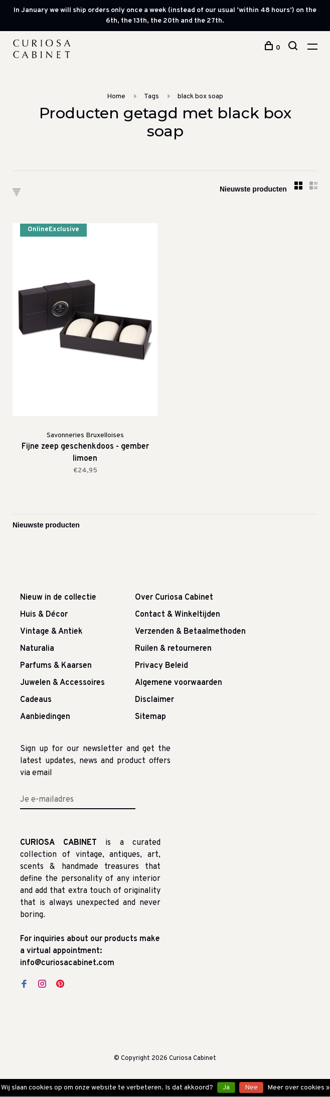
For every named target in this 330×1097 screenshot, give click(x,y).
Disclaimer (154, 700)
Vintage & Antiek (51, 632)
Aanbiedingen (45, 717)
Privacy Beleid (161, 666)
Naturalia (37, 649)
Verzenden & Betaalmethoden (190, 632)
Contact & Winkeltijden (177, 615)
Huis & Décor (44, 615)
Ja (226, 1087)
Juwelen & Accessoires (62, 683)
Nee (251, 1087)
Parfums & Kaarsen (56, 666)
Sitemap (150, 717)
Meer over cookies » (298, 1087)
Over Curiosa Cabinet (174, 598)
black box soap (200, 96)
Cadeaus (36, 700)
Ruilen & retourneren (173, 649)
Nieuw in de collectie (58, 598)
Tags (151, 96)
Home (116, 96)
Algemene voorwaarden (178, 683)
